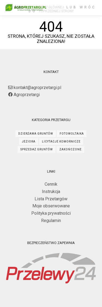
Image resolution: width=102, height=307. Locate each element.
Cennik (51, 184)
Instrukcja (51, 191)
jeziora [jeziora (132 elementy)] (28, 141)
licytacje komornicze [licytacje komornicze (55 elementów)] (61, 141)
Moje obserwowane (51, 205)
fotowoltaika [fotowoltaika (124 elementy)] (72, 133)
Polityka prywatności (51, 213)
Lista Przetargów (51, 198)
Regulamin (51, 220)
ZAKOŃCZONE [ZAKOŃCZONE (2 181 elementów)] (70, 149)
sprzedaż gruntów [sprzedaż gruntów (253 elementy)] (36, 149)
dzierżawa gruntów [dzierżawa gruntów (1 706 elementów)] (35, 133)
